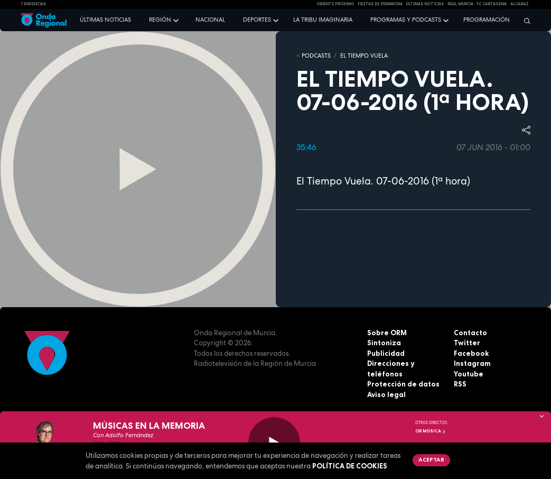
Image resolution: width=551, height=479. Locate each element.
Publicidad (386, 353)
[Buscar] (524, 20)
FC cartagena (492, 4)
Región (160, 19)
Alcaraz (519, 4)
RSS (460, 384)
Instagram (472, 363)
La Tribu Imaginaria (322, 19)
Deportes (257, 19)
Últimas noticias (105, 19)
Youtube (468, 374)
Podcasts (316, 55)
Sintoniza (384, 342)
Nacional (210, 19)
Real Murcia (460, 4)
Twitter (467, 342)
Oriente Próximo (335, 4)
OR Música (430, 431)
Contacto (470, 332)
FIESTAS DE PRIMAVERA (380, 4)
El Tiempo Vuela (364, 55)
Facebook (471, 353)
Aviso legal (386, 394)
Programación (486, 19)
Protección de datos (403, 384)
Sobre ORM (387, 332)
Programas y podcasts (405, 19)
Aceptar (431, 459)
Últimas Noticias (425, 4)
